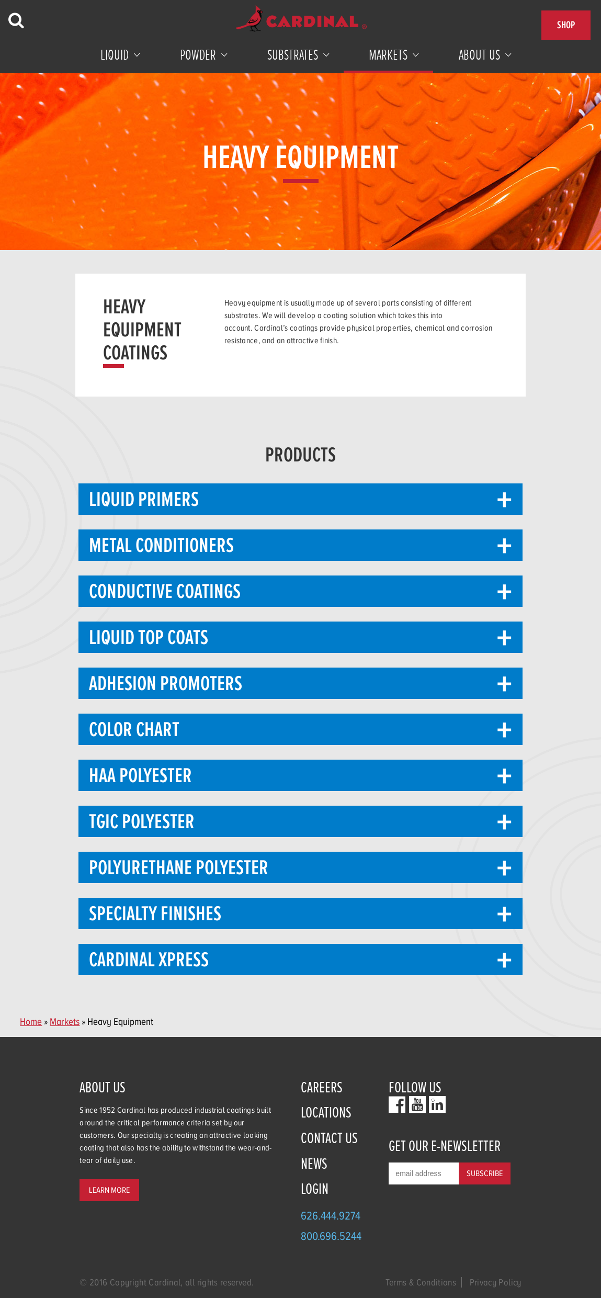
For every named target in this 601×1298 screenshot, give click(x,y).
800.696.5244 (331, 1236)
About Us (479, 55)
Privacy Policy (495, 1282)
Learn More (109, 1190)
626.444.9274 (330, 1215)
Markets (388, 55)
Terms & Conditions (420, 1282)
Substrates (292, 55)
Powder (198, 55)
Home (31, 1021)
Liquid (114, 55)
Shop (566, 24)
